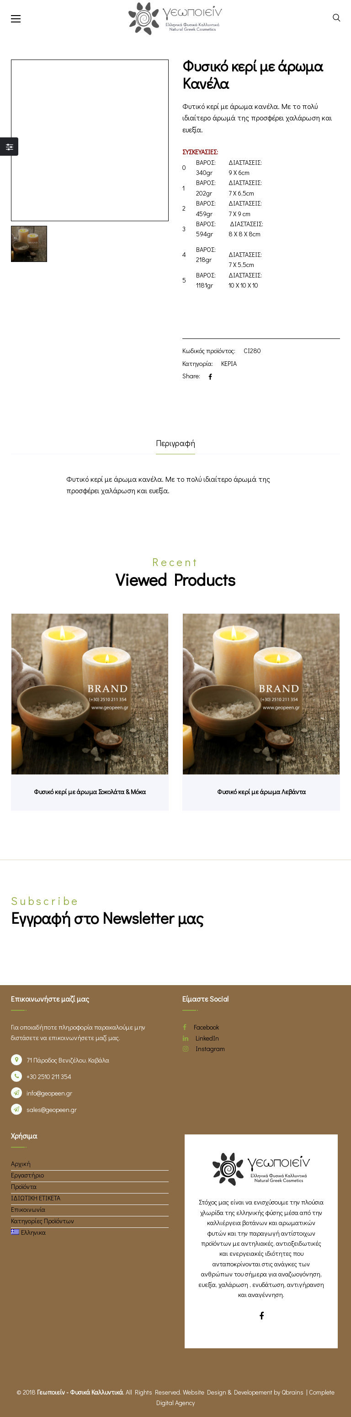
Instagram (204, 1048)
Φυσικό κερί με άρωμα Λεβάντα (261, 791)
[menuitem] (28, 1232)
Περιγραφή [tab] (175, 442)
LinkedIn (201, 1038)
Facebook (201, 1027)
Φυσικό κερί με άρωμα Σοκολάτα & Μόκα (90, 791)
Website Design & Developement (227, 1392)
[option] (29, 244)
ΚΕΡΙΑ (229, 363)
